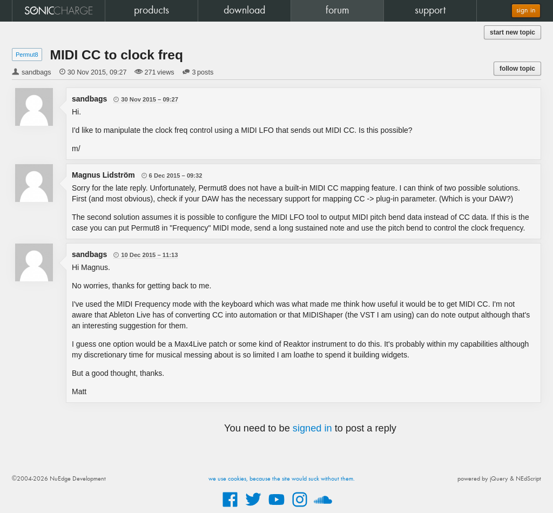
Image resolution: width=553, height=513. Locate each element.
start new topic (512, 32)
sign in (526, 10)
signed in (312, 428)
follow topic (517, 68)
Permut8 (27, 54)
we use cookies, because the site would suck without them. (281, 479)
